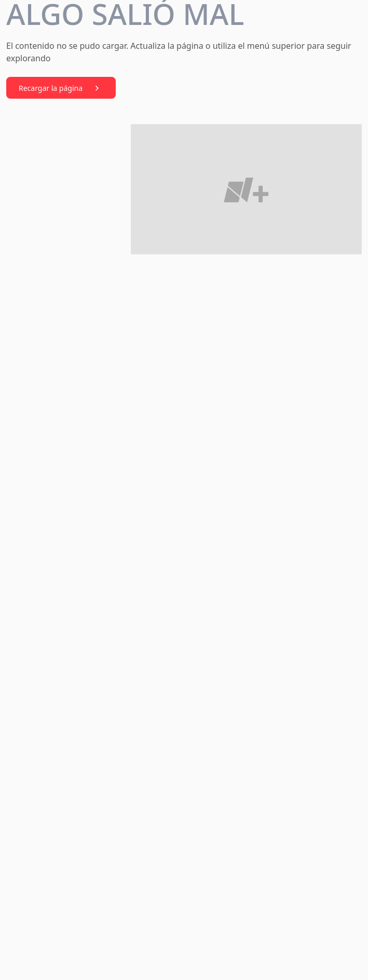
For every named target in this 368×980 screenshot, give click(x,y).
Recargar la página (61, 88)
